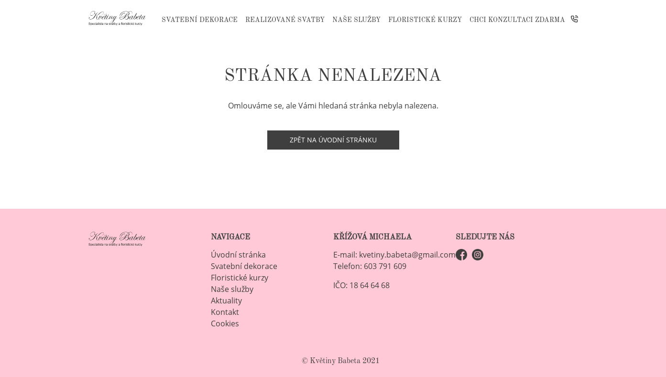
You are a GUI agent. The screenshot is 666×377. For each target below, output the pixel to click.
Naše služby (356, 20)
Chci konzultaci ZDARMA (517, 20)
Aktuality (226, 300)
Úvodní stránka (238, 254)
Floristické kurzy (425, 20)
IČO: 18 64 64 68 (361, 285)
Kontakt (225, 312)
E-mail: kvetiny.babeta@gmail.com (394, 254)
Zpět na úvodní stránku (333, 139)
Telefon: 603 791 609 (369, 266)
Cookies (225, 323)
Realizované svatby (285, 20)
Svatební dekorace (200, 20)
